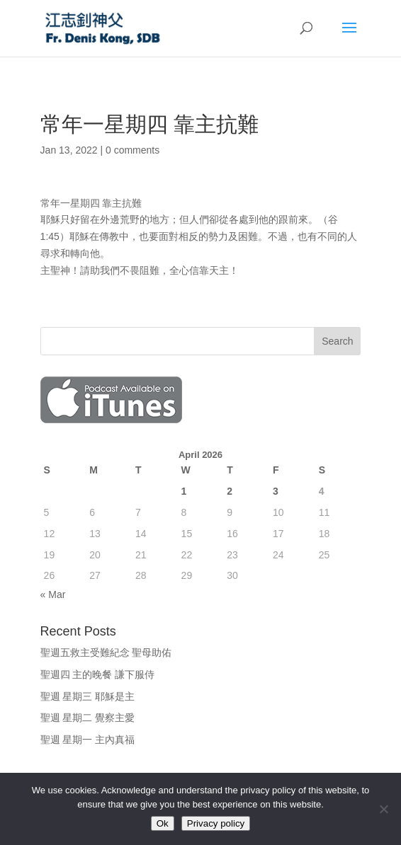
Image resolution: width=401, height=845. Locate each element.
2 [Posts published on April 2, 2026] (229, 491)
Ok (163, 823)
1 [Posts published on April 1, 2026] (184, 491)
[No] (383, 809)
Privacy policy (215, 823)
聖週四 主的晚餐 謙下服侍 (97, 674)
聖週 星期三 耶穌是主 (87, 696)
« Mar (53, 594)
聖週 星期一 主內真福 (87, 739)
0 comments (132, 150)
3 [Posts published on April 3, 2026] (275, 491)
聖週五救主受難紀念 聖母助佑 (106, 652)
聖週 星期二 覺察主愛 (87, 717)
